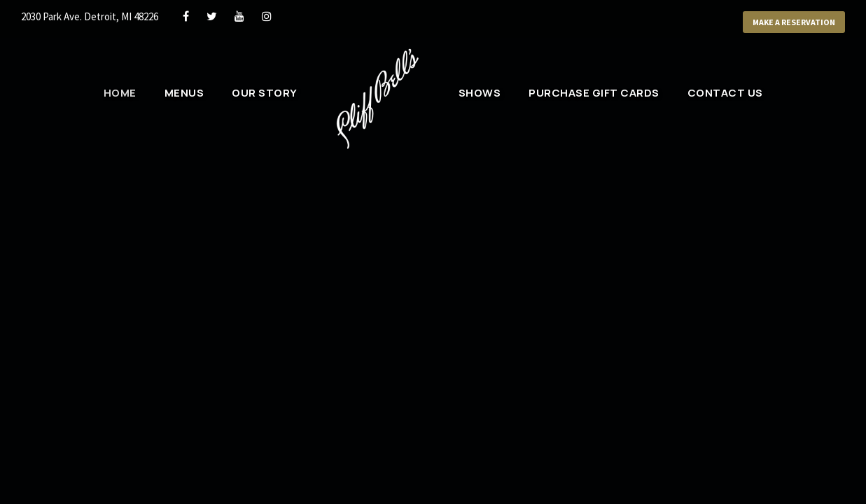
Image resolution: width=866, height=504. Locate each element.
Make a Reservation (788, 22)
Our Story (265, 93)
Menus (186, 93)
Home (121, 93)
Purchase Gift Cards (595, 93)
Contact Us (725, 93)
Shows (480, 93)
